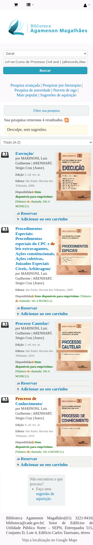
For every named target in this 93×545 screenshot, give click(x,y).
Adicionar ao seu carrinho (44, 219)
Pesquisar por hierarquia (62, 85)
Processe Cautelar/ (32, 323)
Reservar (29, 213)
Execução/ (24, 153)
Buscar (45, 70)
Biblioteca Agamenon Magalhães (5, 5)
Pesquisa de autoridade (32, 90)
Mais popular (27, 95)
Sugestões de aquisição (58, 95)
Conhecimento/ (29, 401)
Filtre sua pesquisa (46, 111)
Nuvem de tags (65, 90)
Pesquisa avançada (25, 85)
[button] (15, 5)
